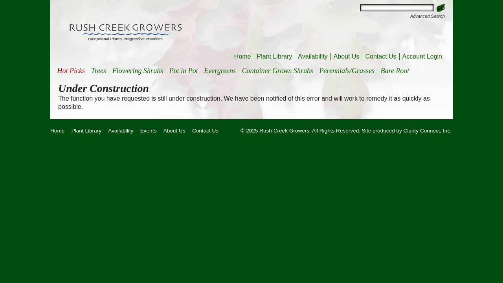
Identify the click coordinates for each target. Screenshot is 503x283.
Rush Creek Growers (125, 32)
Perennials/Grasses (346, 71)
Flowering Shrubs (137, 71)
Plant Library (274, 56)
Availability (312, 56)
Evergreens (220, 71)
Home (242, 56)
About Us (347, 56)
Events (148, 131)
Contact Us (380, 56)
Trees (98, 71)
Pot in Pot (183, 71)
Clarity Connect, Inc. (428, 131)
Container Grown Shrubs (277, 71)
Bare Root (395, 71)
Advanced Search (427, 16)
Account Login (422, 56)
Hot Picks (71, 71)
